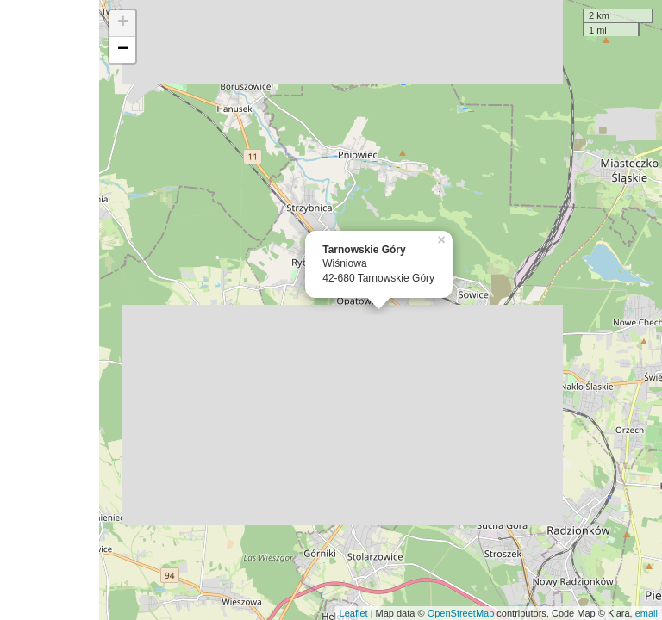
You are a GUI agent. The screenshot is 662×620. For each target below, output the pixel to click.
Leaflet (354, 613)
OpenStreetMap (461, 613)
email (646, 613)
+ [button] (122, 23)
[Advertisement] (49, 310)
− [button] (122, 50)
